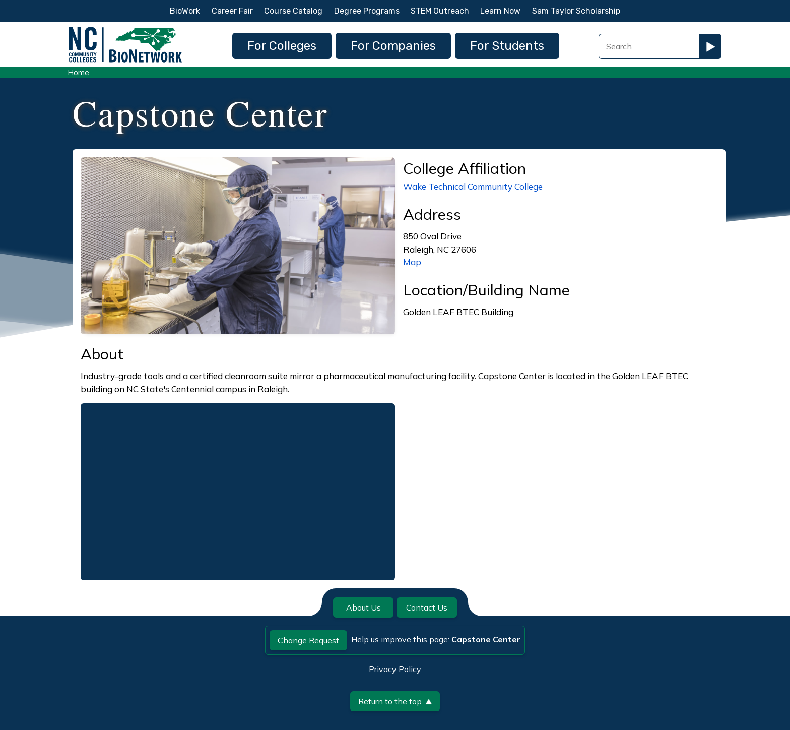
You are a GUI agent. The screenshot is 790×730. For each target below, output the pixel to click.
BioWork (185, 11)
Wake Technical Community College (473, 186)
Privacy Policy (395, 669)
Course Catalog (293, 11)
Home (78, 72)
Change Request (308, 640)
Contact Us (426, 607)
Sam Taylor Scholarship (576, 11)
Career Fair (232, 11)
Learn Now (500, 11)
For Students (507, 46)
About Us (363, 607)
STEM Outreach (440, 11)
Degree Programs (367, 11)
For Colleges (281, 46)
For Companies (393, 46)
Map (412, 262)
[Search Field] (649, 46)
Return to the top (395, 701)
